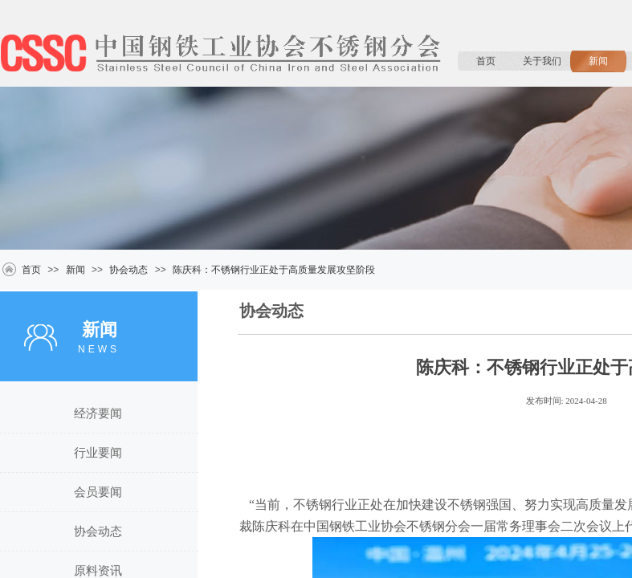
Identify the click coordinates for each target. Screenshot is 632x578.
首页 (485, 61)
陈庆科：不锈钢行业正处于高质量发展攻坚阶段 (274, 269)
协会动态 (128, 269)
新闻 (598, 61)
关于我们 (542, 61)
